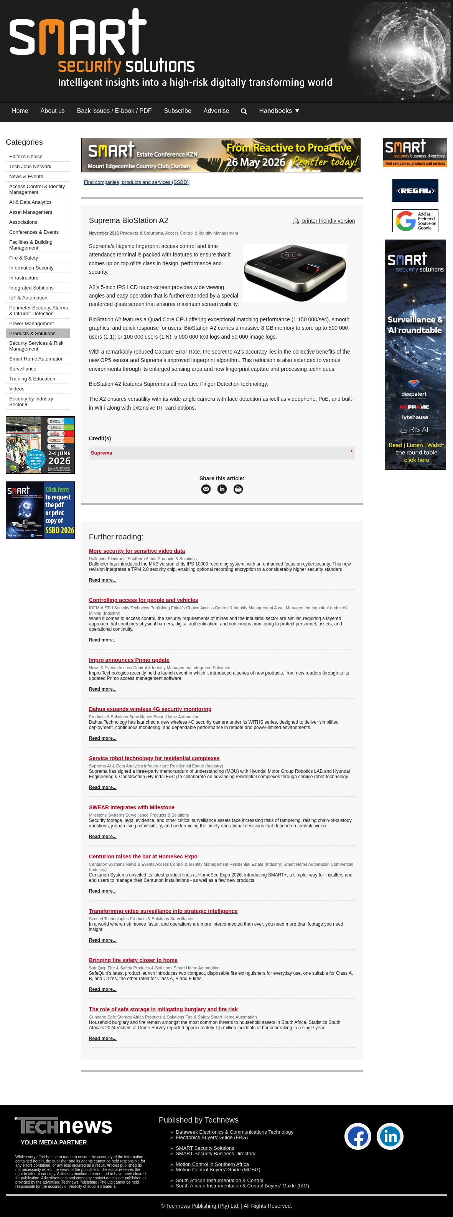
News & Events (26, 176)
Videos (17, 389)
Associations (23, 222)
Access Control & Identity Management (37, 189)
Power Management (31, 323)
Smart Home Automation (37, 359)
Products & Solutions (32, 333)
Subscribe (177, 110)
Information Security (31, 268)
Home (20, 110)
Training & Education (32, 379)
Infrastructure (24, 278)
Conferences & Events (34, 232)
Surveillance (22, 369)
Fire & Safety (23, 258)
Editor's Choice (26, 156)
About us (53, 110)
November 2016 (104, 233)
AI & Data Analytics (30, 202)
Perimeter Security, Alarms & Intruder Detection (38, 310)
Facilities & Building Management (31, 245)
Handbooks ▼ (279, 110)
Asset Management (30, 212)
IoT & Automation (28, 298)
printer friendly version (323, 221)
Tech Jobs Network (30, 166)
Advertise (216, 110)
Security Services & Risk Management (36, 346)
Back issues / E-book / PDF (114, 110)
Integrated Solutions (31, 288)
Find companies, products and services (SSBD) (136, 182)
